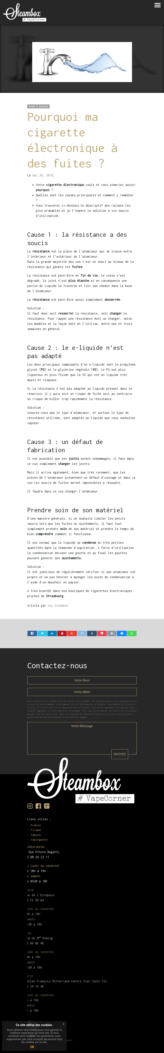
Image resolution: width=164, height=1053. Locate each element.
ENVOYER (120, 754)
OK (32, 1047)
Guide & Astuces (38, 106)
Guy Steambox (58, 605)
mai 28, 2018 (42, 175)
